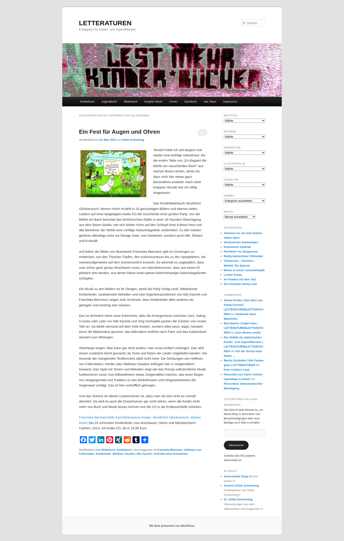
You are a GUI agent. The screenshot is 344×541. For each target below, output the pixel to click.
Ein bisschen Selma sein (240, 284)
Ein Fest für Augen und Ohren (119, 131)
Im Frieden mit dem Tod (240, 279)
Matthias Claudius (124, 453)
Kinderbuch (87, 101)
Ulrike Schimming (133, 139)
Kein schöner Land (236, 369)
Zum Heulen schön (248, 332)
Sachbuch (190, 101)
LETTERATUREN (105, 23)
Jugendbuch (109, 101)
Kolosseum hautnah (237, 247)
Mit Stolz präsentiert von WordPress (172, 525)
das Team (210, 101)
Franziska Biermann (169, 449)
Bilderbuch (130, 101)
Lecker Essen (233, 274)
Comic (173, 101)
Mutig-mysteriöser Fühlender (243, 256)
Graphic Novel (153, 101)
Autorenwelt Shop (236, 476)
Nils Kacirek (144, 453)
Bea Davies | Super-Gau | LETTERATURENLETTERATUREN (243, 328)
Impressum (230, 101)
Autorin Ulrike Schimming (241, 485)
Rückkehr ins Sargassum (241, 251)
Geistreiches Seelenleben (241, 242)
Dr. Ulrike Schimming (238, 499)
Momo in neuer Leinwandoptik (244, 270)
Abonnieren (236, 445)
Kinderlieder (103, 453)
